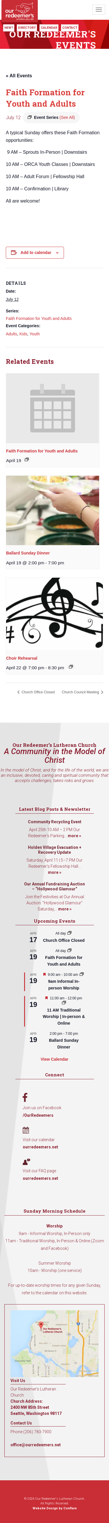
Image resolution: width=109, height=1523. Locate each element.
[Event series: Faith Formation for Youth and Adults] (27, 459)
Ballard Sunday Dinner (28, 553)
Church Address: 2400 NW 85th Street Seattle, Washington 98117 (36, 1407)
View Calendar (54, 1059)
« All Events (19, 75)
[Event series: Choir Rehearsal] (71, 666)
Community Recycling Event (54, 821)
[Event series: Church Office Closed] (69, 933)
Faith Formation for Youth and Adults (39, 318)
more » (74, 835)
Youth (34, 334)
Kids (23, 334)
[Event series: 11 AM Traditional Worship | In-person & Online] (64, 1003)
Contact (69, 28)
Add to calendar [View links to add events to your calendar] (36, 252)
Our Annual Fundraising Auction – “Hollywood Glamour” (54, 887)
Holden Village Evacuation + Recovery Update (54, 850)
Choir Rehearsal (21, 658)
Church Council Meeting (81, 692)
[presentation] (52, 408)
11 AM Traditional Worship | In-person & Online (64, 1017)
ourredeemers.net (40, 1147)
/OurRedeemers (38, 1115)
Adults (11, 334)
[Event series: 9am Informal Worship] (82, 975)
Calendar (49, 28)
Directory (27, 28)
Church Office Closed (38, 692)
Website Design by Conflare (55, 1508)
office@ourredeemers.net (35, 1445)
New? (8, 28)
